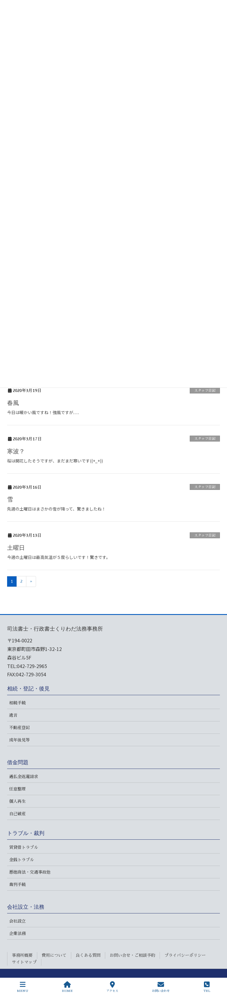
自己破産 (17, 814)
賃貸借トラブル (23, 847)
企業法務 (17, 933)
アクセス (112, 986)
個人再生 (17, 801)
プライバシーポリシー (185, 955)
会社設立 (17, 921)
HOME (67, 986)
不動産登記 (19, 728)
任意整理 (17, 789)
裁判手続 (17, 884)
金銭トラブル (21, 860)
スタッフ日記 (204, 390)
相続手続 (17, 703)
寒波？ (16, 451)
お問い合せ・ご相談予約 (132, 955)
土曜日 (16, 547)
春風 (13, 403)
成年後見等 (19, 740)
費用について (54, 955)
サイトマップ (24, 962)
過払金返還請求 (23, 777)
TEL (206, 986)
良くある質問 (88, 955)
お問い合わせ (161, 986)
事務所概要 (22, 955)
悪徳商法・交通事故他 (30, 872)
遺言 (13, 715)
